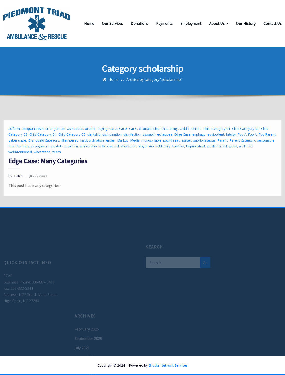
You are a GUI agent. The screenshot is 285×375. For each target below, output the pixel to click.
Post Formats (19, 156)
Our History (246, 23)
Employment (190, 23)
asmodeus (75, 138)
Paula (15, 185)
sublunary (163, 156)
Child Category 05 (72, 144)
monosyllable (151, 150)
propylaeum (40, 156)
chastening (169, 138)
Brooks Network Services (168, 365)
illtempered (70, 150)
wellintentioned (20, 162)
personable (265, 150)
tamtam (178, 156)
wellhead (245, 156)
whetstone (42, 162)
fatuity (231, 144)
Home (89, 23)
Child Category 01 (216, 138)
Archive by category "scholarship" (154, 81)
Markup (122, 150)
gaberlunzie (17, 150)
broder (90, 138)
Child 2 (196, 138)
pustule (57, 156)
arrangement (55, 138)
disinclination (112, 144)
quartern (71, 156)
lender (110, 150)
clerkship (94, 144)
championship (149, 138)
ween (233, 156)
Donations (139, 23)
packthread (171, 150)
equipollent (215, 144)
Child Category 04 (43, 144)
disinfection (132, 144)
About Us (218, 23)
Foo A (242, 144)
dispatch (148, 144)
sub (151, 156)
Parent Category (242, 150)
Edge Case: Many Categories (47, 171)
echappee (164, 144)
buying (103, 138)
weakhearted (217, 156)
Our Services (112, 23)
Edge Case (182, 144)
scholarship (88, 156)
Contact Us (272, 23)
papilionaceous (204, 150)
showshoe (128, 156)
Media (135, 150)
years (56, 162)
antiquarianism (33, 138)
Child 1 (185, 138)
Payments (164, 23)
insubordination (92, 150)
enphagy (199, 144)
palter (186, 150)
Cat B (123, 138)
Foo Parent (267, 144)
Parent (222, 150)
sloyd (142, 156)
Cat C (133, 138)
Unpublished (195, 156)
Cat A (113, 138)
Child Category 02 (245, 138)
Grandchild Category (43, 150)
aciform (14, 138)
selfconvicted (109, 156)
